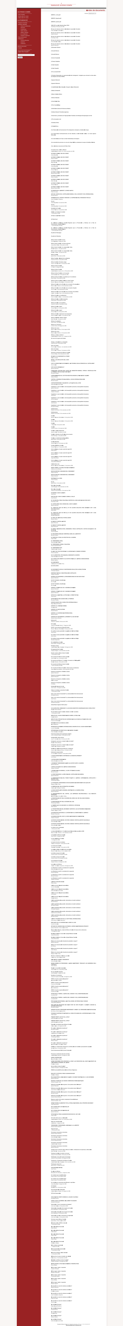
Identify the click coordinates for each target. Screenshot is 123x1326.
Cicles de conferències (25, 26)
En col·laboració (24, 34)
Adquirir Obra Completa (23, 51)
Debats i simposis (24, 32)
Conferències (23, 29)
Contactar (20, 47)
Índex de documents (22, 46)
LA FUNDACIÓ (23, 20)
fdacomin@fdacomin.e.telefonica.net (73, 1325)
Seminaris (23, 27)
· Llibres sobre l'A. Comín (23, 17)
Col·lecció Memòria (25, 40)
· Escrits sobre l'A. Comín (23, 16)
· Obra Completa (21, 14)
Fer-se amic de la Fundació (24, 50)
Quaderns (23, 41)
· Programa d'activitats (22, 22)
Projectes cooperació (25, 35)
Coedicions (23, 43)
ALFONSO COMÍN (24, 12)
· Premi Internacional (22, 37)
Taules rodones (24, 30)
